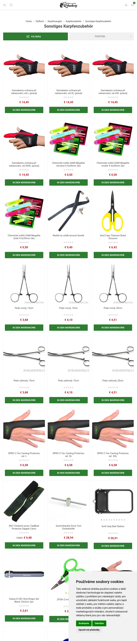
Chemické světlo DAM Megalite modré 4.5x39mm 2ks (113, 164)
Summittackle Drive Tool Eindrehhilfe (68, 527)
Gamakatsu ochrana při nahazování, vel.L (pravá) (24, 92)
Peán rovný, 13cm (24, 308)
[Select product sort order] (101, 36)
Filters (36, 36)
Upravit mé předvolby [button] (89, 630)
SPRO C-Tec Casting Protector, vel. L (24, 455)
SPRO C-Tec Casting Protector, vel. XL (68, 455)
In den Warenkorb (24, 110)
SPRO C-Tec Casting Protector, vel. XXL (113, 455)
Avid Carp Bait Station (113, 526)
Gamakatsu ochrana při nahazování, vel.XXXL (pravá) (24, 164)
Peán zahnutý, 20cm (112, 380)
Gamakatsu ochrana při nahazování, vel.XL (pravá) (68, 92)
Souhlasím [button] (84, 623)
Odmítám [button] (99, 623)
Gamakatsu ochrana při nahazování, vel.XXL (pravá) (113, 92)
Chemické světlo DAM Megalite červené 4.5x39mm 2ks (68, 164)
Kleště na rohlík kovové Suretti (68, 235)
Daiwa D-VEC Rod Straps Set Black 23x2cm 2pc (24, 600)
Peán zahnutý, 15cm (68, 380)
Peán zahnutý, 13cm (24, 380)
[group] (113, 501)
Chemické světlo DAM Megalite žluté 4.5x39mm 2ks (24, 237)
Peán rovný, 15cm (68, 308)
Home (29, 21)
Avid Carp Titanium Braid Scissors (113, 237)
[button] (101, 519)
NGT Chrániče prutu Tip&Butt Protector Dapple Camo (24, 527)
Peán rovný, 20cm (113, 308)
